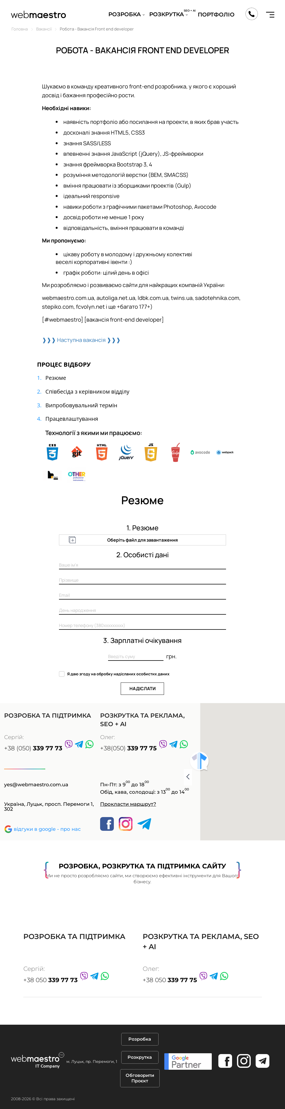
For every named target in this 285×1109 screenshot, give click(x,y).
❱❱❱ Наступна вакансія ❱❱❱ (81, 340)
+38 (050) (33, 748)
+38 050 (50, 980)
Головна (20, 29)
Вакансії (44, 29)
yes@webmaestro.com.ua (36, 785)
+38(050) (128, 748)
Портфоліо (216, 14)
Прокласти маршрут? (128, 804)
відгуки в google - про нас (47, 829)
